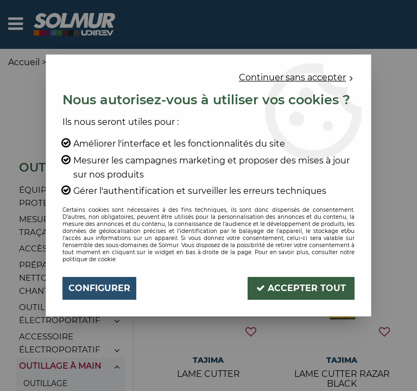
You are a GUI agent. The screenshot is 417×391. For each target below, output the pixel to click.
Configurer (99, 288)
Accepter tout (301, 288)
